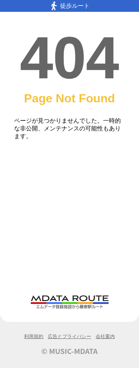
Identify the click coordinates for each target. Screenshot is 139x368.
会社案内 (105, 336)
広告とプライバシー (69, 336)
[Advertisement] (69, 221)
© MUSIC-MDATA (70, 351)
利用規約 (33, 336)
